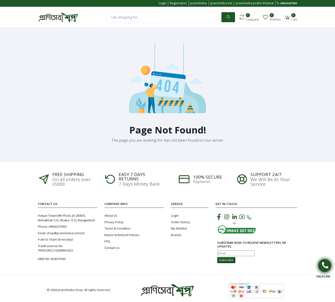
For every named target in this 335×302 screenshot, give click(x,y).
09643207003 (289, 3)
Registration (178, 3)
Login (162, 3)
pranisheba (198, 3)
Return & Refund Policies (121, 235)
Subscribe (226, 260)
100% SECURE (207, 177)
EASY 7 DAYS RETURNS (132, 176)
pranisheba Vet (221, 3)
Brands (176, 235)
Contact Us (112, 248)
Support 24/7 (266, 174)
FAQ (107, 241)
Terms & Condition (117, 228)
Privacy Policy (114, 222)
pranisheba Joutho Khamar (255, 3)
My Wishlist (179, 228)
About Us (110, 215)
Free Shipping (68, 174)
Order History (180, 222)
